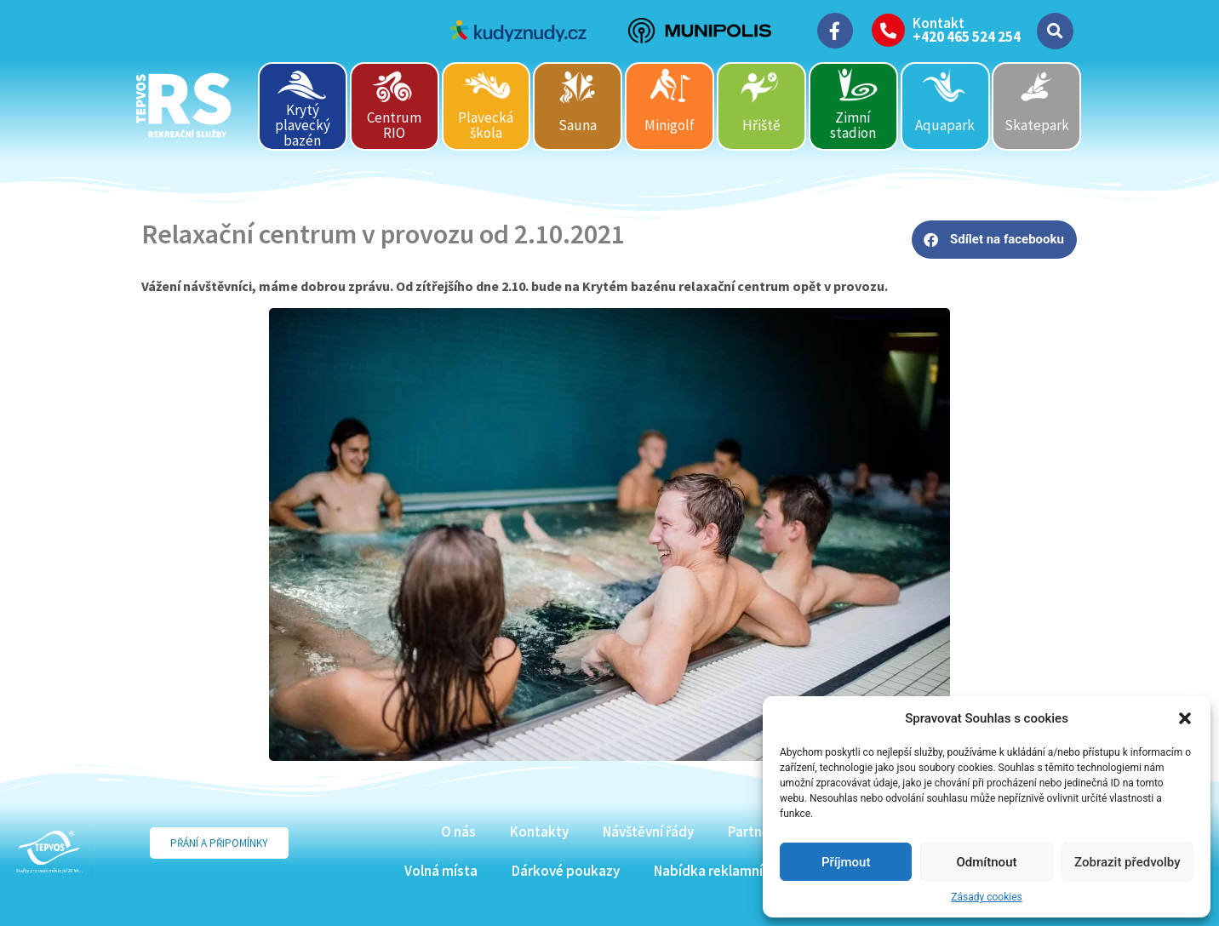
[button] (1184, 718)
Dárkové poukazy (566, 870)
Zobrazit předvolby (1127, 862)
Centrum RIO (394, 125)
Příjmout (845, 862)
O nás (458, 831)
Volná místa (441, 870)
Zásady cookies (986, 897)
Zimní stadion (853, 125)
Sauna (577, 125)
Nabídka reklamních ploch (734, 870)
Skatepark (1036, 125)
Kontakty (539, 831)
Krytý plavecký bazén (302, 124)
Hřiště (761, 125)
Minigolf (669, 125)
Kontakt (938, 23)
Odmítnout (987, 862)
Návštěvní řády (648, 831)
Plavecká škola (485, 125)
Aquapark (945, 125)
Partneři (753, 831)
